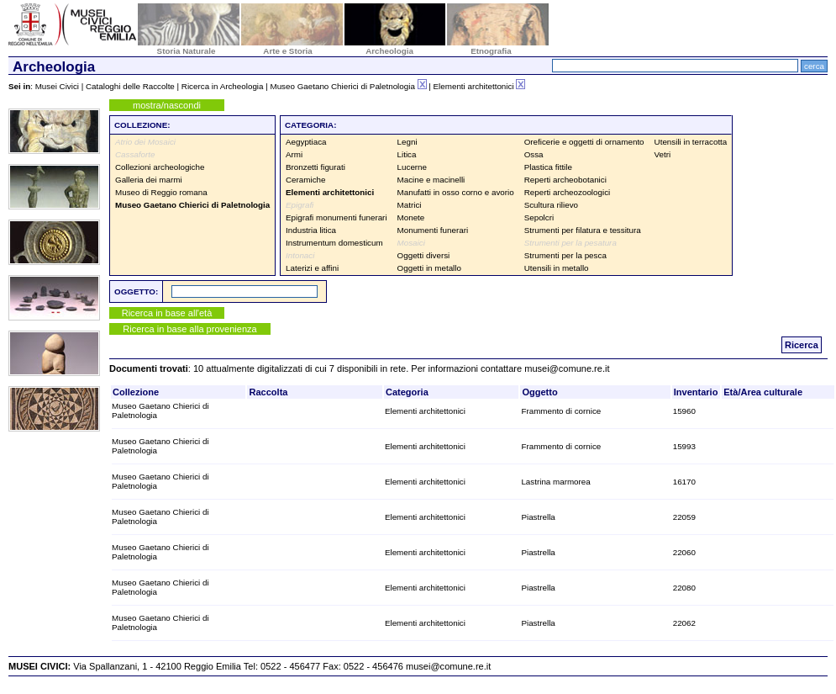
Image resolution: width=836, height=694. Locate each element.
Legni (407, 141)
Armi (294, 154)
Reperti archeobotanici (565, 179)
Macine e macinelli (431, 179)
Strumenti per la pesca (565, 255)
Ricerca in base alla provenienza (189, 329)
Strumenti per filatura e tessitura (582, 230)
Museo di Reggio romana (161, 192)
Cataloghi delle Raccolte (130, 86)
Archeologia (389, 51)
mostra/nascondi (167, 105)
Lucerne (412, 167)
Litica (407, 154)
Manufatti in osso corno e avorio (455, 192)
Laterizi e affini (312, 268)
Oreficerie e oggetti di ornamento (584, 141)
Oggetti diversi (423, 255)
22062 (684, 623)
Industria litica (311, 230)
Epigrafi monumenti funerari (336, 217)
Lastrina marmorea (555, 481)
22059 (684, 517)
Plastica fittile (548, 167)
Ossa (534, 154)
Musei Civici (57, 86)
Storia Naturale (186, 51)
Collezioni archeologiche (159, 167)
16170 (684, 481)
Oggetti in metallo (429, 268)
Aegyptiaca (306, 141)
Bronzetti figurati (315, 167)
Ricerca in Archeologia (222, 86)
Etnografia (491, 51)
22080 (684, 587)
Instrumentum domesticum (334, 242)
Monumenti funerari (433, 230)
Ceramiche (305, 179)
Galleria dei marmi (148, 179)
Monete (411, 217)
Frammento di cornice (561, 411)
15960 (684, 411)
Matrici (409, 204)
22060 (684, 552)
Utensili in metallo (556, 268)
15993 (684, 446)
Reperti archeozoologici (567, 192)
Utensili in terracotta (691, 141)
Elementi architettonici (425, 411)
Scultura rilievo (551, 204)
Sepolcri (539, 217)
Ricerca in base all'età (167, 313)
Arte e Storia (287, 51)
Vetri (663, 154)
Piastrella (538, 517)
